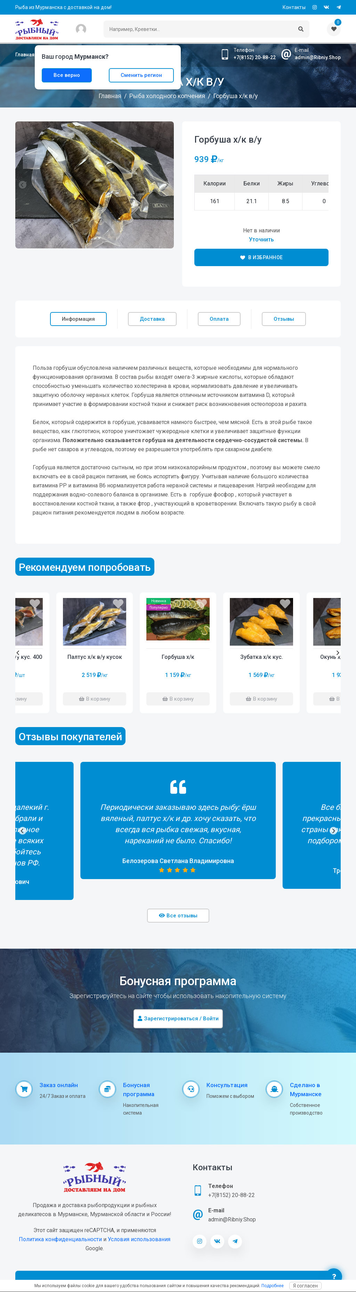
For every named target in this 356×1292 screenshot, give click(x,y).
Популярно (158, 607)
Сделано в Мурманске (306, 1090)
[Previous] (18, 653)
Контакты (294, 7)
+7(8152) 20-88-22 (255, 57)
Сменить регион (141, 75)
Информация (78, 319)
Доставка (152, 319)
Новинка (158, 601)
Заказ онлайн (59, 1085)
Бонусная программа (138, 1090)
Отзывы (284, 319)
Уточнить (261, 239)
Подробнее (272, 1285)
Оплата (219, 319)
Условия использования (139, 1239)
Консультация (227, 1085)
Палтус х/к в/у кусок (94, 657)
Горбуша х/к (178, 657)
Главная (24, 54)
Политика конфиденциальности (60, 1239)
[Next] (337, 653)
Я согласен (305, 1286)
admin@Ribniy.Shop (318, 57)
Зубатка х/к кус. (261, 657)
